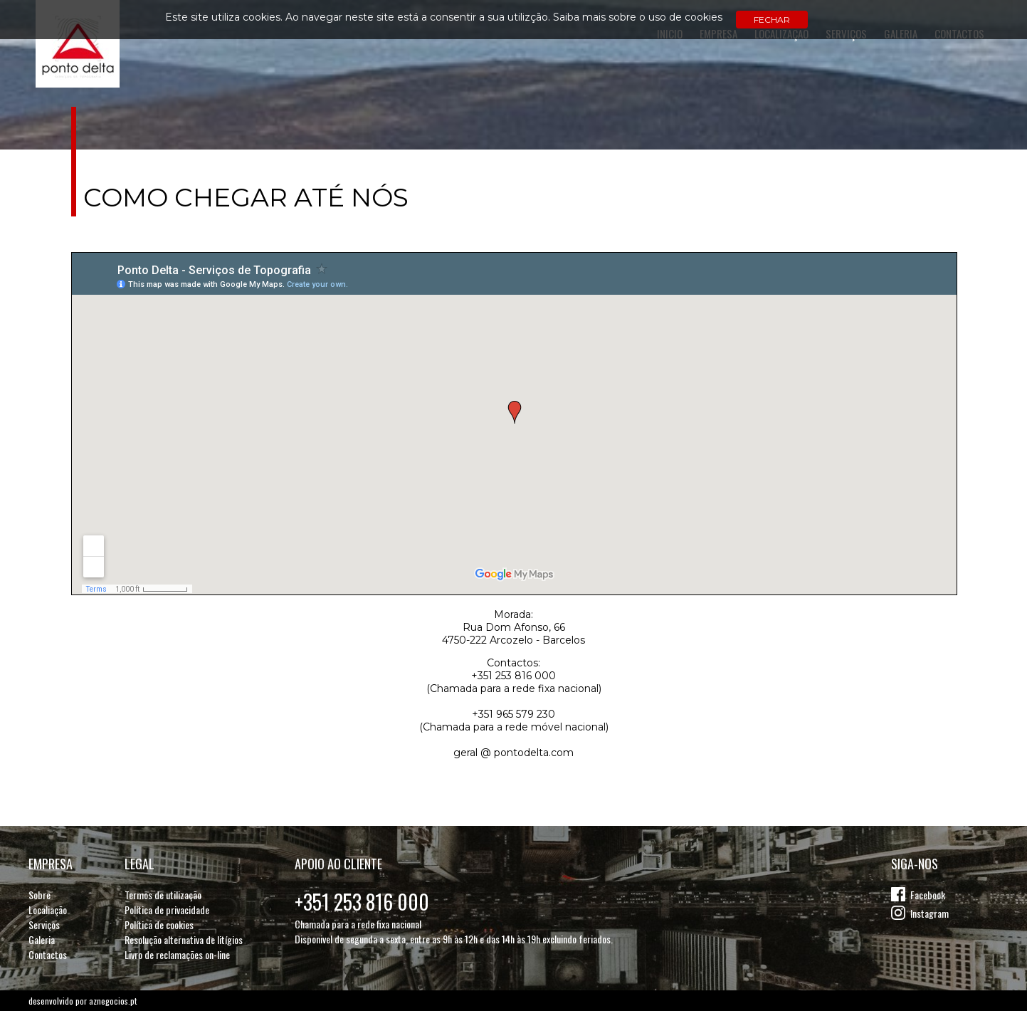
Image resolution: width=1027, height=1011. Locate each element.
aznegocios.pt (113, 1001)
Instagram (929, 913)
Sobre (39, 894)
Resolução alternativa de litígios (184, 939)
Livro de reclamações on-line (177, 954)
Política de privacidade (167, 909)
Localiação (47, 909)
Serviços (44, 924)
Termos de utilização (163, 894)
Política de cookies (159, 924)
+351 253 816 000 (362, 901)
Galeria (41, 939)
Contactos (47, 954)
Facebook (927, 894)
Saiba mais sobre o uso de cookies (637, 17)
